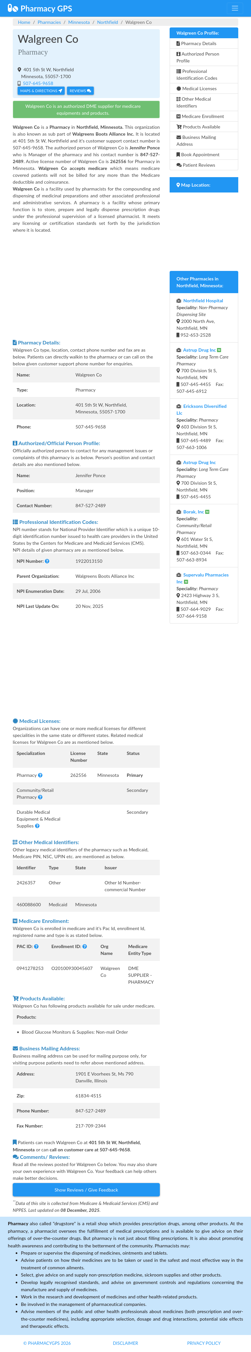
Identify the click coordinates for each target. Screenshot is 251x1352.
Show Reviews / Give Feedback (86, 1190)
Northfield (107, 22)
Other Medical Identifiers (193, 102)
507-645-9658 (37, 83)
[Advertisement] (86, 286)
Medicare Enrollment (200, 116)
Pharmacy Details (196, 43)
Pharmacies (49, 22)
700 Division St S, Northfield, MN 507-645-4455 (202, 479)
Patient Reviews (195, 165)
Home (24, 22)
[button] (47, 561)
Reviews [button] (80, 91)
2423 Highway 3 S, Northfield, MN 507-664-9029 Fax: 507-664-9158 (202, 595)
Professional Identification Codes (196, 74)
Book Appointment (198, 154)
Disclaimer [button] (125, 1343)
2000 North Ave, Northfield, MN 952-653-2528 (202, 318)
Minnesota (79, 22)
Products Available (198, 126)
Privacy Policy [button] (204, 1343)
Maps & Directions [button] (41, 91)
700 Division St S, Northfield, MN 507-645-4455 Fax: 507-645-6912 (202, 370)
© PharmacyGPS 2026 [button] (47, 1343)
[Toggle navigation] (235, 8)
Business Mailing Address (196, 140)
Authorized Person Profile (197, 57)
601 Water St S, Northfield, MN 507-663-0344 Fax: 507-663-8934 (200, 535)
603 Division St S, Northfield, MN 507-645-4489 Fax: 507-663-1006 (201, 426)
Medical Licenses (196, 88)
